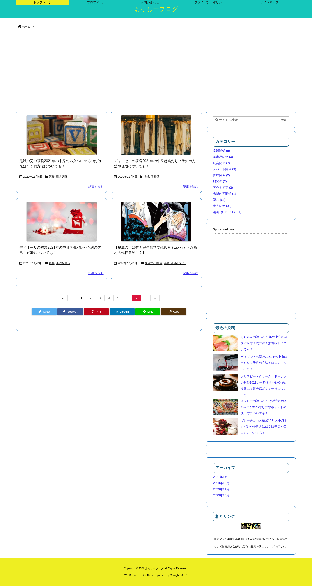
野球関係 (221, 175)
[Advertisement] (147, 73)
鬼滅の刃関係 (153, 263)
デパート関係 (224, 169)
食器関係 (221, 150)
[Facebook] (70, 311)
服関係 (155, 176)
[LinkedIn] (122, 311)
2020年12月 (221, 483)
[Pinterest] (96, 311)
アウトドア (223, 187)
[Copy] (173, 311)
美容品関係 (63, 263)
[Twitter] (44, 311)
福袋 (52, 176)
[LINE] (147, 311)
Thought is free (178, 575)
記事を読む (96, 186)
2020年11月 (221, 489)
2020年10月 (221, 495)
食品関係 (222, 206)
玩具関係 (61, 176)
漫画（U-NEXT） (175, 263)
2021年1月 (220, 477)
